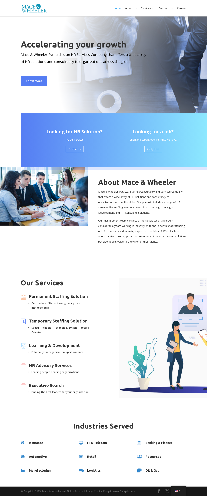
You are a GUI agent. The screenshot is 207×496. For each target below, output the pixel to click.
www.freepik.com (124, 491)
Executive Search (46, 385)
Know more (34, 81)
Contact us (74, 151)
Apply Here (153, 151)
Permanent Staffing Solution (58, 296)
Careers (181, 8)
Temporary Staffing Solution (58, 321)
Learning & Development (54, 345)
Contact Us (165, 8)
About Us (130, 8)
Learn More (111, 256)
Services (146, 8)
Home (117, 8)
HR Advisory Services (50, 365)
